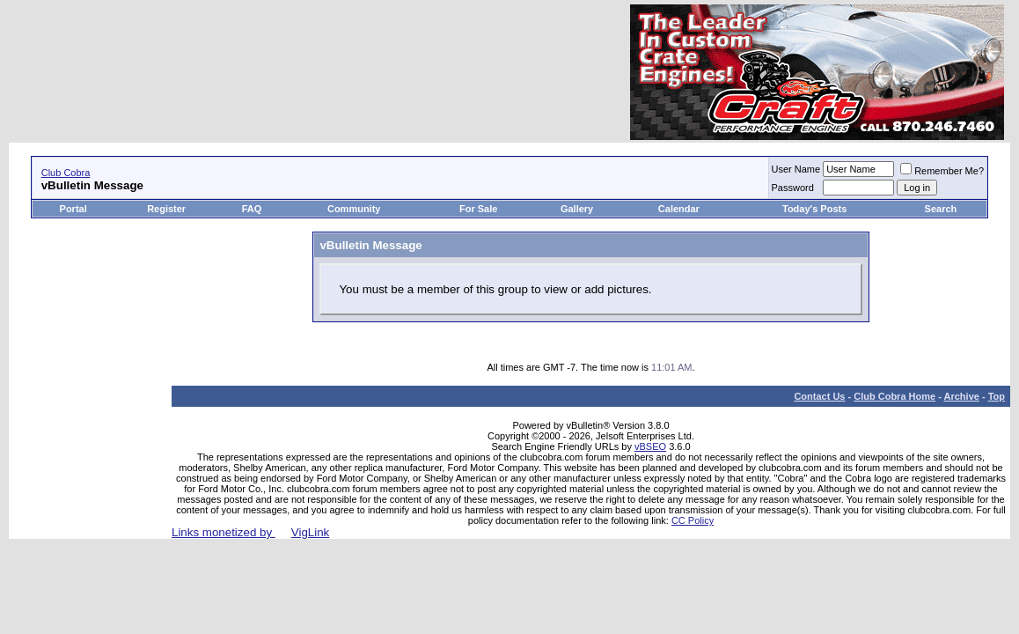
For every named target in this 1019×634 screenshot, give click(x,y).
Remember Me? (942, 171)
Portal (73, 208)
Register (166, 208)
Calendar (679, 208)
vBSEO (650, 446)
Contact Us (819, 396)
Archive (961, 396)
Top (996, 396)
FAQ (252, 208)
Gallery (577, 208)
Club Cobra (66, 172)
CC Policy (692, 520)
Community (355, 208)
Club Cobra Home (894, 396)
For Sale (478, 208)
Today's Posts (814, 208)
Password (793, 187)
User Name (796, 169)
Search (941, 208)
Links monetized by (250, 532)
